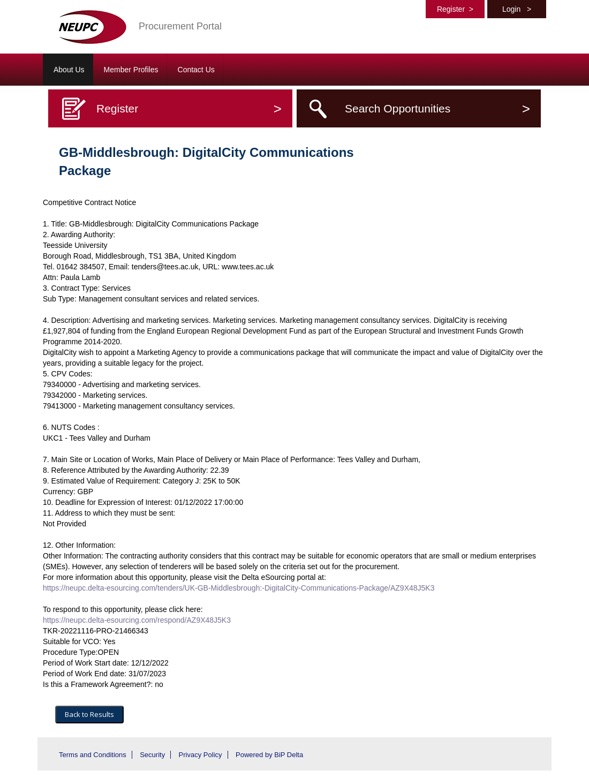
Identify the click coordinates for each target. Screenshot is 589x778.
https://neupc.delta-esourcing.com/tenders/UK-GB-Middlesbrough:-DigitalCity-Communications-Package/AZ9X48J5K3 (238, 588)
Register (455, 9)
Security (152, 755)
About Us (69, 69)
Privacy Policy (200, 755)
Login (516, 9)
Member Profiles (131, 69)
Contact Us (196, 69)
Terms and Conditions (92, 755)
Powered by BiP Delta (269, 755)
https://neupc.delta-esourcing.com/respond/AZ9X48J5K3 (137, 620)
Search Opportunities (437, 108)
